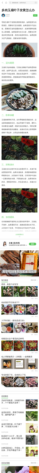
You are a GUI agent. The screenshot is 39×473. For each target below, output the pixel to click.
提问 (35, 14)
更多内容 (33, 265)
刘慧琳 (7, 14)
